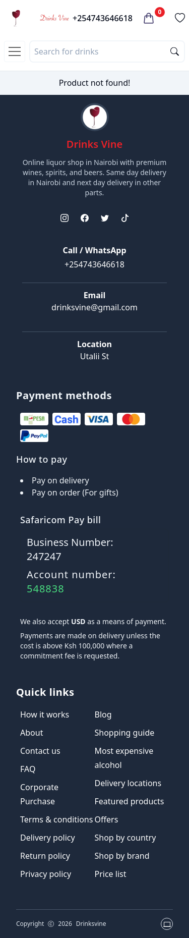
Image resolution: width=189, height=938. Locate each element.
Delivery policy (47, 837)
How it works (44, 714)
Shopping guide (125, 732)
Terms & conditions (56, 819)
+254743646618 (103, 18)
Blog (103, 714)
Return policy (45, 855)
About (31, 732)
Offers (106, 819)
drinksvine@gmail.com (94, 307)
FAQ (27, 769)
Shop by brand (122, 855)
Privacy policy (45, 873)
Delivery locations (128, 783)
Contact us (40, 750)
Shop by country (125, 837)
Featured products (129, 801)
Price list (111, 873)
